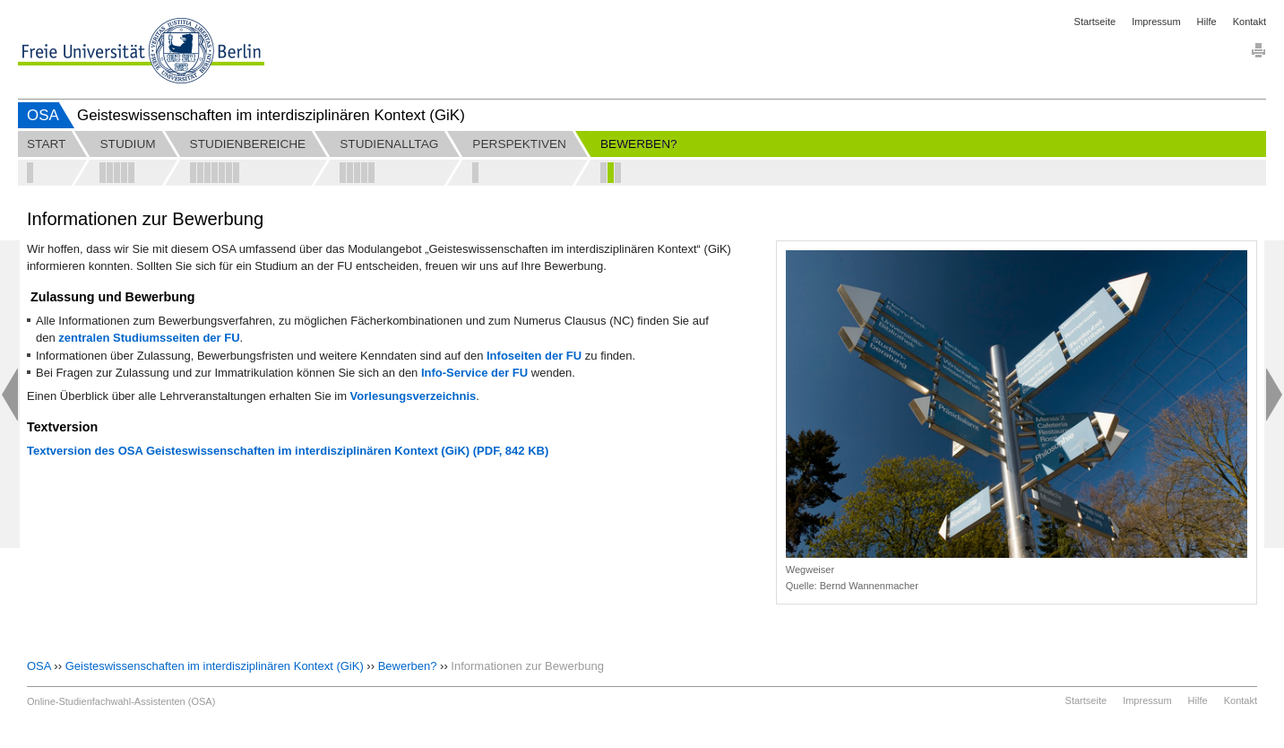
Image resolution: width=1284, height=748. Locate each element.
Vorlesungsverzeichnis (413, 396)
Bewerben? (407, 666)
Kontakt (1249, 21)
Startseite (1095, 21)
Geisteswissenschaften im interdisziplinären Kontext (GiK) (214, 666)
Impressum (1156, 21)
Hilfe (1207, 21)
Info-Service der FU (474, 372)
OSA (43, 115)
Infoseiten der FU (534, 355)
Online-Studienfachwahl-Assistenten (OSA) (121, 701)
